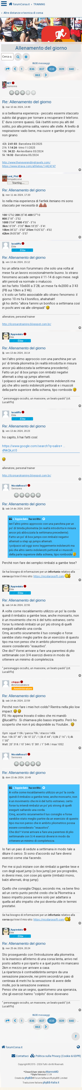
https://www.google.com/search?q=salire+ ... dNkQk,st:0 (33, 448)
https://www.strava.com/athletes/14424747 (29, 166)
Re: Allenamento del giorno (26, 102)
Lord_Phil (12, 176)
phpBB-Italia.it (51, 1082)
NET (9, 83)
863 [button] (37, 75)
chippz (15, 682)
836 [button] (32, 69)
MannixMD (52, 1071)
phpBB (28, 1078)
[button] (7, 69)
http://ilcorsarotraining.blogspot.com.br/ (26, 324)
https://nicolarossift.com (48, 576)
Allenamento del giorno (41, 48)
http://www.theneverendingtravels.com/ (26, 162)
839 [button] (61, 69)
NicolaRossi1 (19, 485)
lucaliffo (16, 243)
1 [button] (21, 69)
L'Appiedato (16, 334)
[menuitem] (55, 1056)
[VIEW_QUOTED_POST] (44, 519)
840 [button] (71, 69)
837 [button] (41, 69)
